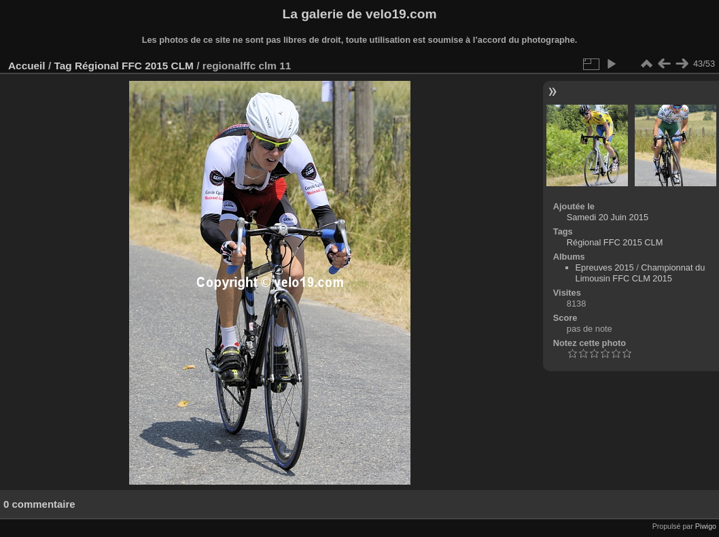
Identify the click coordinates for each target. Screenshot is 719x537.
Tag (62, 65)
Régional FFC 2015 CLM (134, 65)
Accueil (27, 65)
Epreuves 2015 (605, 267)
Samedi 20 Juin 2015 (607, 217)
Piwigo (705, 526)
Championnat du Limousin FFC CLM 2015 (640, 272)
